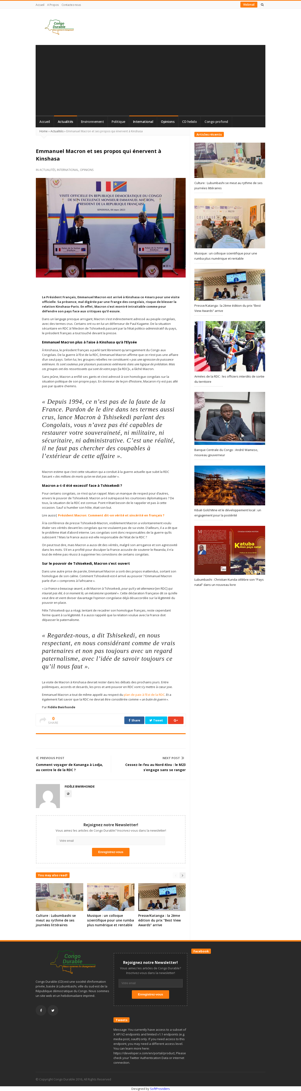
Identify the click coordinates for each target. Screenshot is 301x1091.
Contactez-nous (71, 5)
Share (134, 720)
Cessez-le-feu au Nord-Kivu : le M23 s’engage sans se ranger (155, 767)
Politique (118, 122)
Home (43, 131)
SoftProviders (160, 1089)
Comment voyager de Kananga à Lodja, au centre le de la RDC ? (69, 767)
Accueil (40, 5)
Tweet (156, 720)
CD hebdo (189, 122)
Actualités (65, 122)
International (143, 122)
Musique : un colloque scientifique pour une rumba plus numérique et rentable (110, 920)
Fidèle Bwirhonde (80, 786)
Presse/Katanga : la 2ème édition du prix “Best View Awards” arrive (159, 920)
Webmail (249, 5)
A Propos (53, 5)
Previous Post (50, 758)
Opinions (167, 122)
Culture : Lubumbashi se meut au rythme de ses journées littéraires (56, 920)
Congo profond (216, 122)
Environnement (92, 122)
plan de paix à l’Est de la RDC (144, 694)
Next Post (173, 758)
